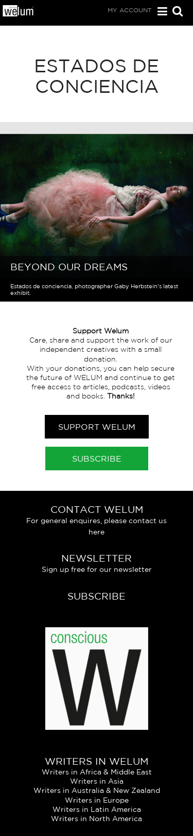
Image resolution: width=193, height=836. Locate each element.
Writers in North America (96, 818)
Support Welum (96, 426)
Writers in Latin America (96, 809)
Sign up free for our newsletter (97, 569)
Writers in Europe (97, 800)
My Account (130, 10)
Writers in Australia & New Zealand (96, 790)
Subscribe (96, 458)
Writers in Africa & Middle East (97, 772)
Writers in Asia (97, 781)
